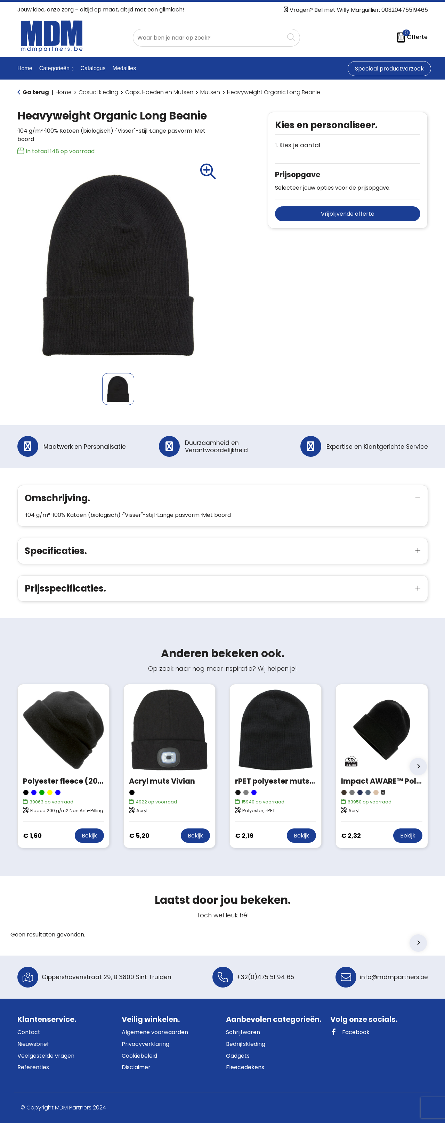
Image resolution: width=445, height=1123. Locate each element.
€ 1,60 (32, 836)
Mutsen (210, 92)
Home (64, 92)
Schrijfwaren (243, 1032)
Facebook (350, 1032)
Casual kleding (98, 92)
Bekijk (89, 836)
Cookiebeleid (139, 1056)
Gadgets (238, 1056)
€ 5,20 (139, 836)
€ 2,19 (244, 836)
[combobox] (208, 38)
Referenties (33, 1067)
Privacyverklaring (145, 1044)
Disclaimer (136, 1067)
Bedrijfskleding (245, 1044)
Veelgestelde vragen (45, 1056)
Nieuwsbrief (33, 1044)
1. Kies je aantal (297, 145)
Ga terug (36, 92)
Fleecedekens (245, 1067)
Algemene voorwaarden (155, 1032)
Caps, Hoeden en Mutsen (159, 92)
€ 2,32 (351, 836)
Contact (28, 1032)
